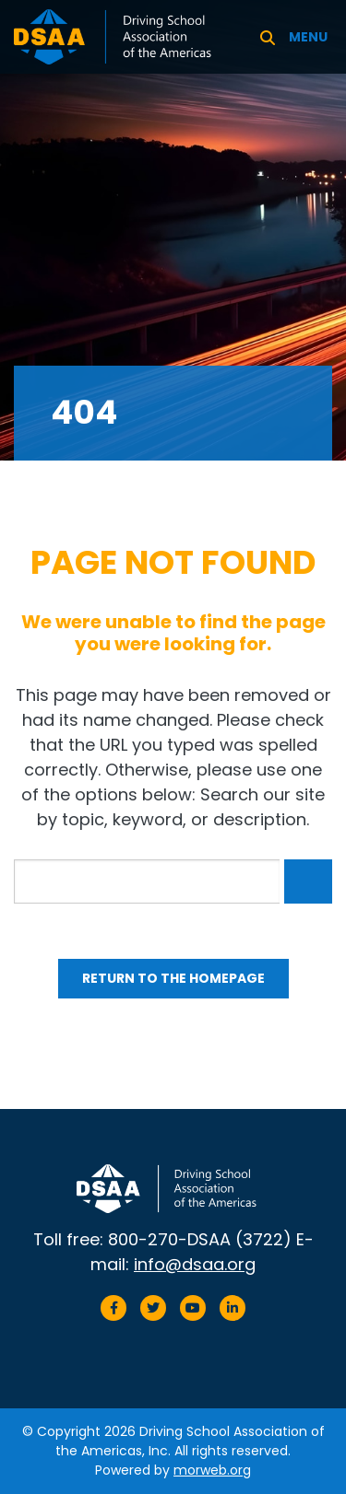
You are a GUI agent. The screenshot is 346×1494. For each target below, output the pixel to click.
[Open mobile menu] (310, 37)
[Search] (267, 37)
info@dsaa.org (195, 1264)
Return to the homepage (173, 978)
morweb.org (212, 1470)
